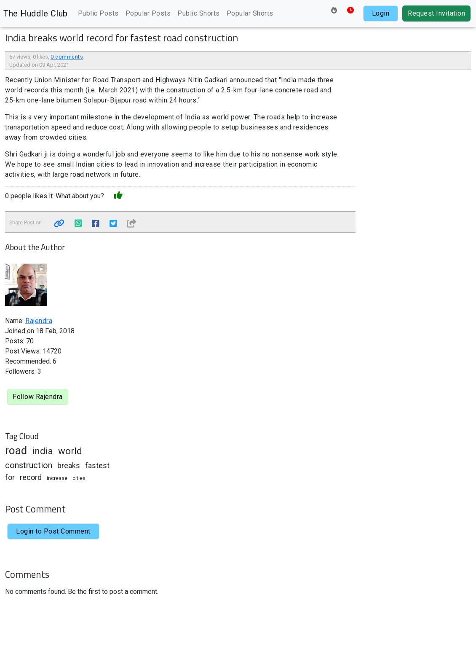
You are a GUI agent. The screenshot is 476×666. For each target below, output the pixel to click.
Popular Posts (148, 13)
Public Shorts (198, 13)
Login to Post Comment (53, 531)
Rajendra (38, 321)
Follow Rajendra (38, 397)
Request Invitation (436, 13)
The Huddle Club (35, 13)
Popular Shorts (250, 13)
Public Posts (98, 13)
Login (381, 13)
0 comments (67, 57)
